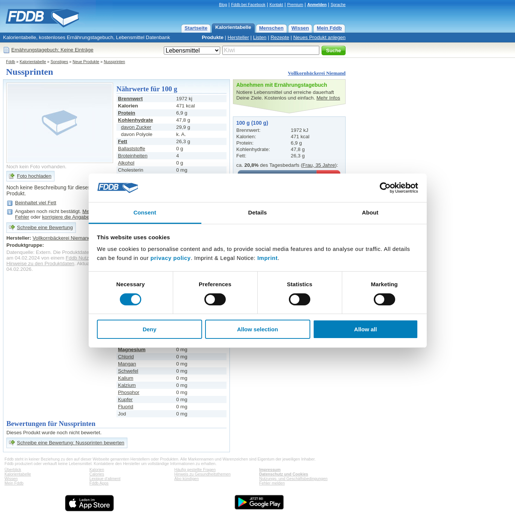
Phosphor (128, 392)
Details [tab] (257, 212)
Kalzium (127, 385)
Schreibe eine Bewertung (45, 227)
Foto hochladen (34, 176)
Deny (150, 329)
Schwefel (128, 371)
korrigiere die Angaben (67, 217)
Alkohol (126, 163)
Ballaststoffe (131, 148)
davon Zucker (136, 127)
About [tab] (370, 212)
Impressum (270, 469)
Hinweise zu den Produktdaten (40, 263)
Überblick (13, 469)
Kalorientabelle (233, 27)
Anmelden (317, 4)
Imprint (267, 258)
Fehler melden (272, 483)
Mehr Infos (328, 98)
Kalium (125, 378)
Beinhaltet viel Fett (35, 202)
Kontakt (276, 4)
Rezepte (279, 37)
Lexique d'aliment (105, 478)
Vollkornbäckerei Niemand (317, 73)
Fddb (10, 61)
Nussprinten (114, 61)
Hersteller (238, 37)
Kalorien (96, 469)
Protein (126, 113)
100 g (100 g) (252, 123)
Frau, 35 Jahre (318, 165)
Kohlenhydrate (135, 120)
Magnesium (131, 349)
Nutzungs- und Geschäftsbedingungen (293, 478)
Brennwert (130, 98)
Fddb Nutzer (79, 258)
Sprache (338, 4)
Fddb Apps (99, 483)
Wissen (300, 28)
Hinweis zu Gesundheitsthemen (202, 474)
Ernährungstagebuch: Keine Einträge (52, 50)
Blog (223, 4)
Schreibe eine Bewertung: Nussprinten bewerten (70, 442)
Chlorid (126, 356)
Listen (260, 37)
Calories (96, 474)
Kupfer (125, 399)
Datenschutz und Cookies (283, 474)
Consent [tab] (144, 212)
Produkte (213, 37)
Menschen (271, 28)
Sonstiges (59, 61)
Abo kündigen (186, 478)
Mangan (127, 364)
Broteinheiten (133, 156)
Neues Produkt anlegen (319, 37)
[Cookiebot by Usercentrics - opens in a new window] (385, 187)
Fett (122, 141)
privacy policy (171, 258)
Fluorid (125, 406)
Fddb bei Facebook (248, 4)
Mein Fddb (329, 28)
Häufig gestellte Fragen (195, 469)
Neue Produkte (85, 61)
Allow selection (257, 329)
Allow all (365, 329)
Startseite (195, 28)
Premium (295, 4)
